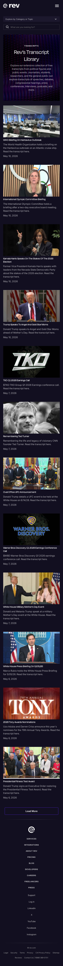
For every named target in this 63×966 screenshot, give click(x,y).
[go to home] (31, 830)
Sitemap (56, 953)
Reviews (18, 958)
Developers (31, 869)
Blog (31, 863)
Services (31, 839)
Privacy (30, 953)
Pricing (31, 857)
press (31, 888)
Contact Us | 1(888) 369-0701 (36, 958)
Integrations (31, 845)
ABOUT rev (31, 851)
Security (13, 953)
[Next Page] (31, 811)
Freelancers (31, 881)
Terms (22, 953)
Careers (31, 875)
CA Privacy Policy (43, 953)
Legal (6, 953)
